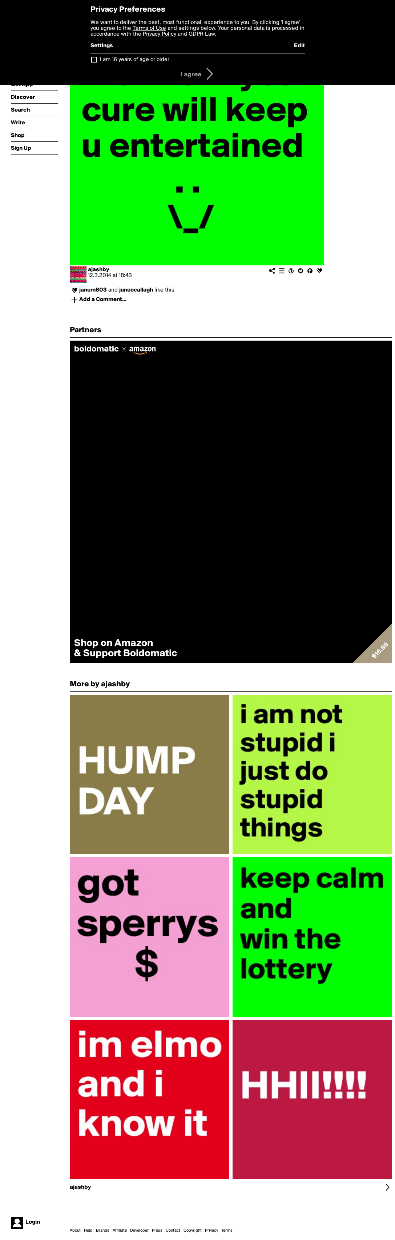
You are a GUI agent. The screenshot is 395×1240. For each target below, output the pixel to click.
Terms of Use (149, 28)
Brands (102, 1230)
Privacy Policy (159, 34)
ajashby (98, 270)
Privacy (211, 1230)
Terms (227, 1230)
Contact (173, 1230)
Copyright (193, 1230)
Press (157, 1230)
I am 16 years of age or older (134, 60)
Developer (139, 1230)
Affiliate (120, 1230)
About (75, 1230)
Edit (299, 46)
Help (88, 1230)
